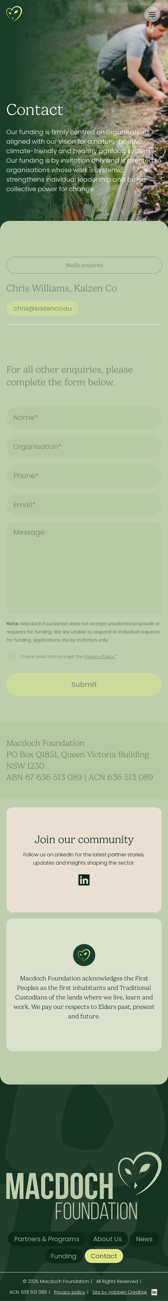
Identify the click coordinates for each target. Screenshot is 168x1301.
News (144, 1239)
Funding (64, 1256)
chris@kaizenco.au (43, 317)
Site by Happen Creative (119, 1292)
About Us (107, 1239)
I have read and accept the (69, 665)
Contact (104, 1256)
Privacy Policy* (100, 665)
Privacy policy (69, 1292)
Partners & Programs (46, 1239)
